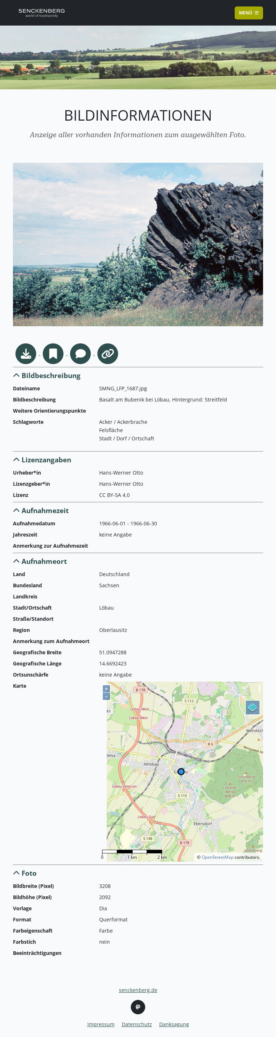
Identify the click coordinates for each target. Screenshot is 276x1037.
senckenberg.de (138, 990)
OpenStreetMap (218, 857)
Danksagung (174, 1024)
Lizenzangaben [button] (42, 459)
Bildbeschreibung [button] (46, 375)
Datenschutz (137, 1024)
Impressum (101, 1024)
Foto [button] (25, 873)
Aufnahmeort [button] (40, 561)
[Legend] (252, 707)
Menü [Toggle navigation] (249, 13)
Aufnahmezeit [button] (41, 510)
